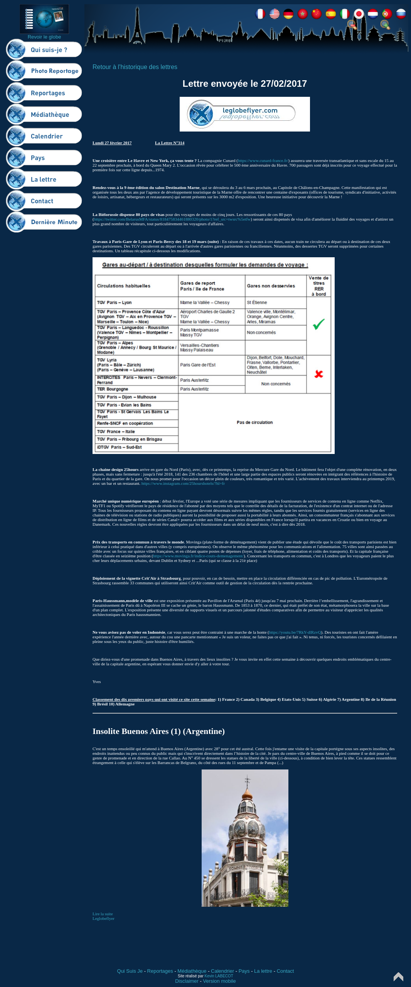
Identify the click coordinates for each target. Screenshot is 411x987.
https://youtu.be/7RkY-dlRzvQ (295, 632)
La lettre (263, 971)
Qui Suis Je (130, 971)
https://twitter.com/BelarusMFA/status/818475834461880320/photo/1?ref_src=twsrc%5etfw (172, 219)
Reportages (160, 971)
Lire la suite (103, 913)
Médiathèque (191, 971)
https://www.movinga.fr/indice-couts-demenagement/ (198, 555)
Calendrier (222, 971)
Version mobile (219, 981)
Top (398, 976)
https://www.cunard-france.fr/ (263, 160)
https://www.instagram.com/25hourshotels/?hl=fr (183, 483)
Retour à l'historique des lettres (135, 67)
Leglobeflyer (104, 918)
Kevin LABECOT (219, 976)
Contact (285, 971)
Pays (244, 971)
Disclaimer (187, 981)
